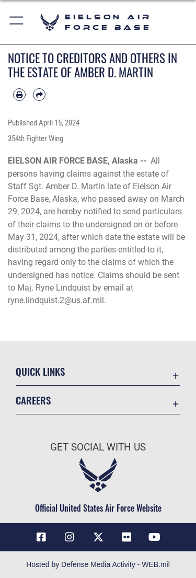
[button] (17, 22)
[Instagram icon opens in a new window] (69, 537)
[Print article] (19, 94)
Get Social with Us (98, 447)
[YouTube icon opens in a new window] (155, 537)
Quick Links (40, 371)
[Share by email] (39, 94)
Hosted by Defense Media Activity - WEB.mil (98, 564)
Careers (33, 400)
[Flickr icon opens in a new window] (126, 537)
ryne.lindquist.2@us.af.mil (56, 300)
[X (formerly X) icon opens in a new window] (98, 537)
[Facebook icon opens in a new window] (41, 537)
